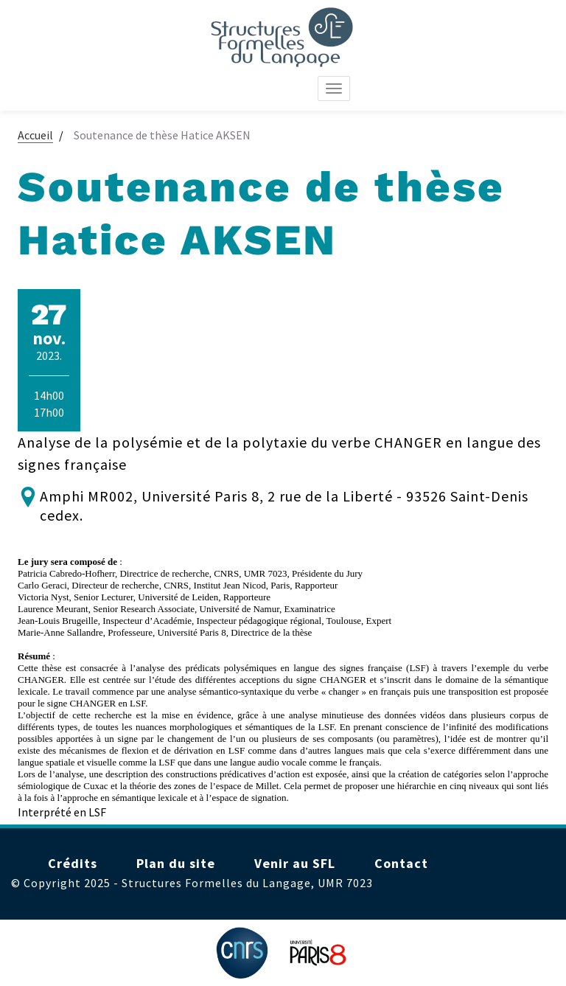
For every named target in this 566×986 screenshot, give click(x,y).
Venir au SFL (294, 863)
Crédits (72, 863)
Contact (401, 863)
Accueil (35, 135)
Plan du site (175, 863)
